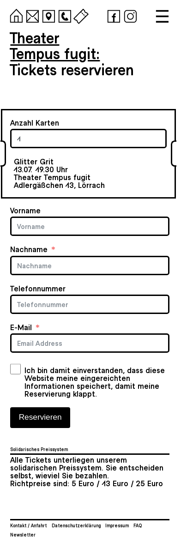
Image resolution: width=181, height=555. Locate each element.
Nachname (29, 249)
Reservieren (40, 417)
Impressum (117, 525)
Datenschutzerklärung (76, 525)
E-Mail (21, 327)
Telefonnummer (38, 288)
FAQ (137, 525)
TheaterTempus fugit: (55, 45)
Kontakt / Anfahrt (28, 525)
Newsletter (23, 534)
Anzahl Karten (34, 123)
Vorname (25, 210)
